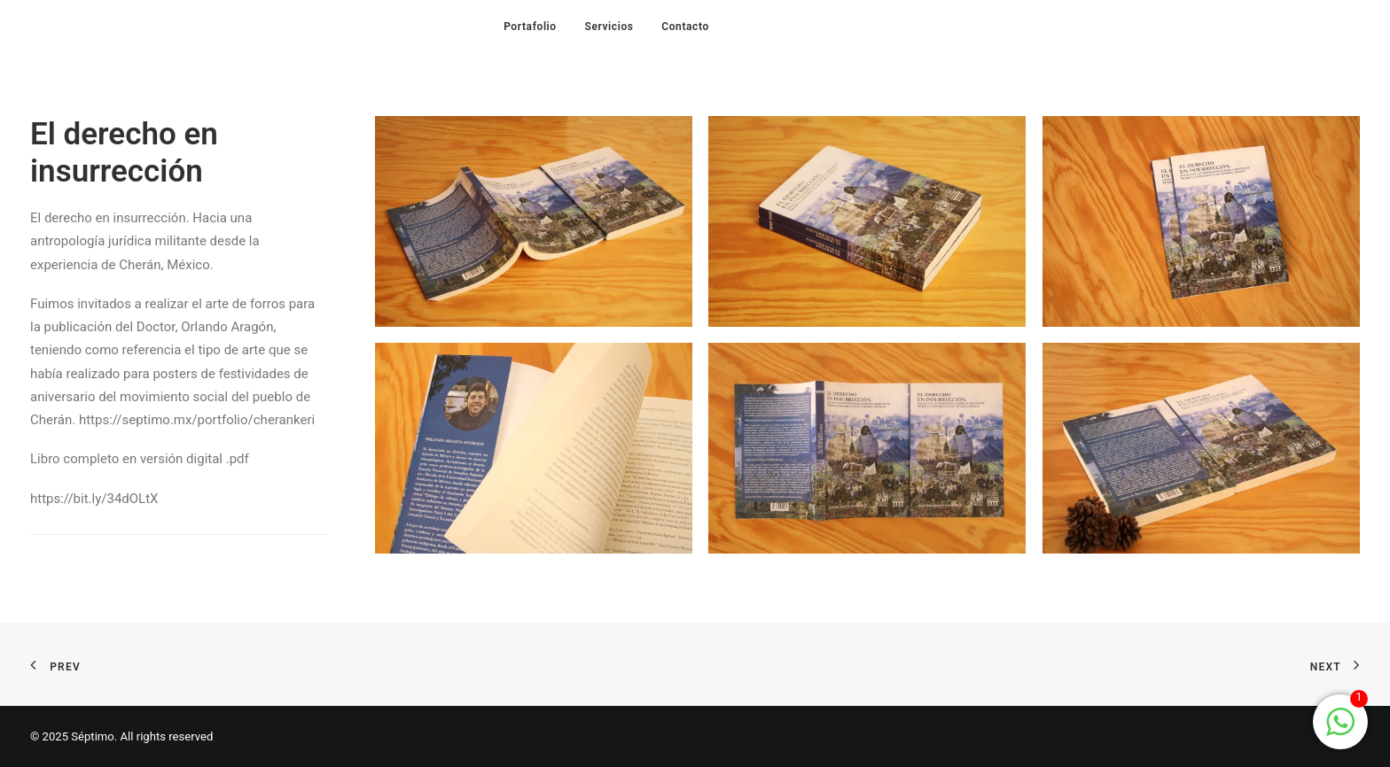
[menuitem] (530, 26)
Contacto (685, 26)
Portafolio (530, 26)
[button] (533, 221)
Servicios (608, 26)
